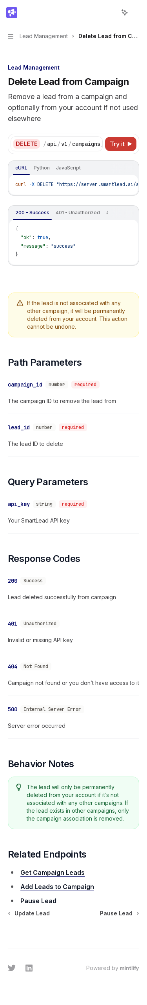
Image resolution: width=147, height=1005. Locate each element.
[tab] (21, 168)
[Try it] (120, 144)
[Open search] (110, 12)
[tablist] (58, 168)
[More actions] (137, 12)
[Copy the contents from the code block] (116, 168)
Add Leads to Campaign (57, 876)
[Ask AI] (129, 168)
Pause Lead (38, 890)
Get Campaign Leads (52, 861)
